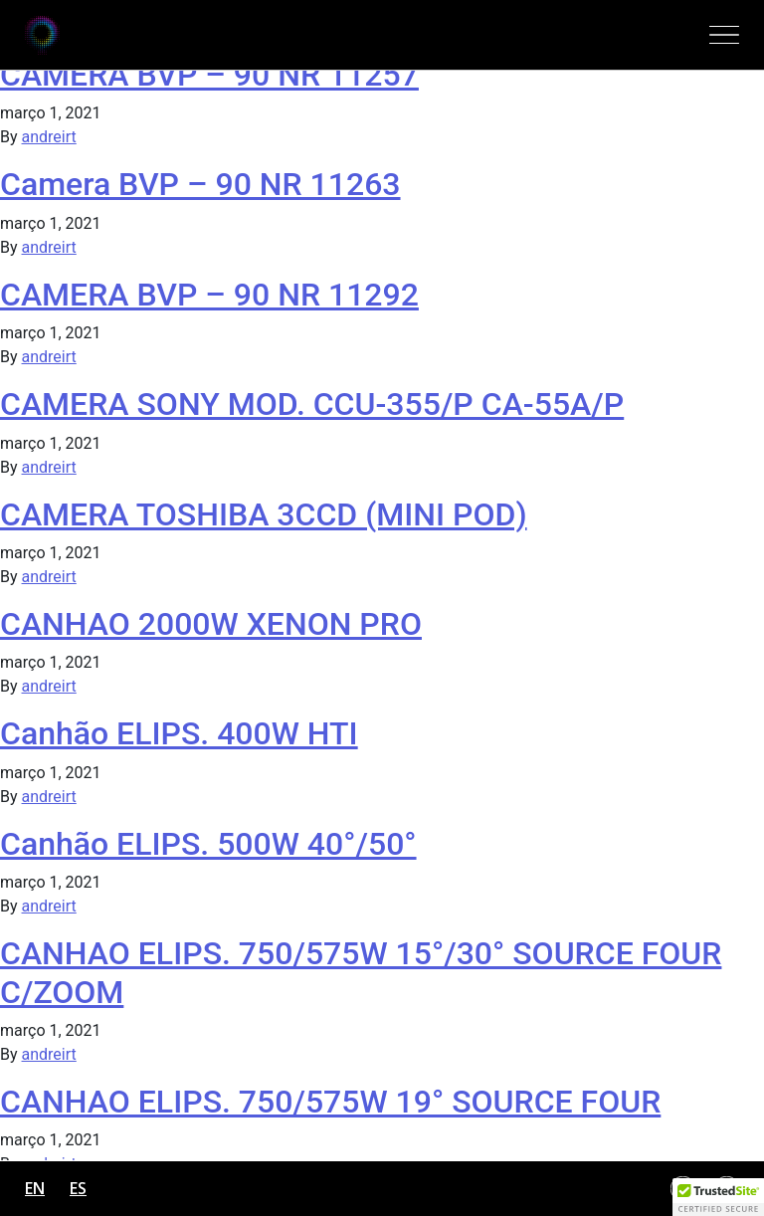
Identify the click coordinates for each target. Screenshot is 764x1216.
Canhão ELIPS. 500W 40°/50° (208, 844)
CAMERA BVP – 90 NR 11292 (209, 294)
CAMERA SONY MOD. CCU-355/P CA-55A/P (312, 404)
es (78, 1188)
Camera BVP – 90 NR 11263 (200, 184)
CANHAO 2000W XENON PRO (211, 624)
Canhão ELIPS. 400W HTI (179, 733)
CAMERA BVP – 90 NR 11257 (209, 75)
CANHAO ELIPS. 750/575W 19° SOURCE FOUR (330, 1101)
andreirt (49, 136)
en (35, 1188)
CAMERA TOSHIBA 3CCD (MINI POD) (263, 514)
